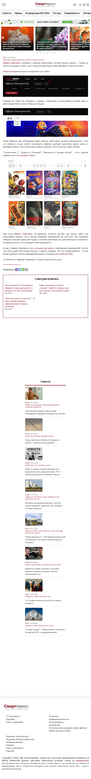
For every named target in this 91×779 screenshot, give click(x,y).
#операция (29, 425)
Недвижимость (72, 13)
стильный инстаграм (43, 266)
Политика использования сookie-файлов (68, 741)
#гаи (40, 549)
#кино (28, 78)
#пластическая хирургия (50, 423)
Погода (57, 13)
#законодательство (32, 517)
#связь (36, 615)
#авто (36, 549)
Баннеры (10, 758)
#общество (29, 423)
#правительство (54, 515)
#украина (44, 454)
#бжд (36, 644)
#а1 (49, 615)
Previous (3, 38)
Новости (6, 13)
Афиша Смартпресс (12, 81)
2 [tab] (41, 52)
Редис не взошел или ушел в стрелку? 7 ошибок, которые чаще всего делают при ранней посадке (54, 306)
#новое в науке (55, 583)
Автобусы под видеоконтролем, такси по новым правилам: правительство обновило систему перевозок (44, 524)
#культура (7, 78)
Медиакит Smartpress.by (17, 749)
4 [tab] (48, 52)
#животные (47, 549)
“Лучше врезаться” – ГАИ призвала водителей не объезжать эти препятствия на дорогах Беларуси (45, 558)
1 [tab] (38, 52)
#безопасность (44, 644)
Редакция (10, 732)
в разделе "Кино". (28, 173)
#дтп (54, 549)
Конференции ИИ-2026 (37, 13)
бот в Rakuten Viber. (64, 272)
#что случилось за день (42, 483)
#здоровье (38, 423)
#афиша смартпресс (18, 78)
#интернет (43, 615)
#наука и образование (33, 583)
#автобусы (38, 515)
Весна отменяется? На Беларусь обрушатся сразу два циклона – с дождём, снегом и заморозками (19, 306)
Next (88, 38)
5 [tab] (52, 52)
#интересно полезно (32, 551)
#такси (44, 515)
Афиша (18, 13)
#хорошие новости (38, 78)
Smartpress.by (82, 774)
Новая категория (10, 89)
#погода (37, 454)
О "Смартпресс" (13, 729)
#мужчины (37, 425)
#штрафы (59, 549)
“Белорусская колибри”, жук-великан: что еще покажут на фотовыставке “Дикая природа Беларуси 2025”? (52, 45)
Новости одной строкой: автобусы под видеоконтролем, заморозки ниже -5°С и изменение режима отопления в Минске (43, 490)
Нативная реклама (14, 755)
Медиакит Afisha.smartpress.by (20, 752)
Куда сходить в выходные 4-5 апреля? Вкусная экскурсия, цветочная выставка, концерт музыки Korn (16, 45)
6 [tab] (55, 52)
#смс (52, 644)
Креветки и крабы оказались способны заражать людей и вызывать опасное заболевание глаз (42, 590)
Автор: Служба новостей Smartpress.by (16, 73)
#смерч (51, 454)
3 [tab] (45, 52)
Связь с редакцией (14, 735)
